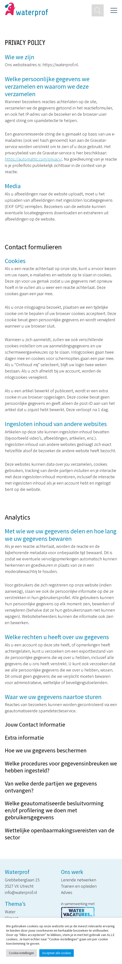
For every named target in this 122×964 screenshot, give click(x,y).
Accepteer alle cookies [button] (56, 953)
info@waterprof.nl (21, 892)
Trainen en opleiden (79, 886)
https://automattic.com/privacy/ (33, 159)
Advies (66, 892)
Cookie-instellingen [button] (21, 953)
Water (10, 911)
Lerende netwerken (78, 880)
